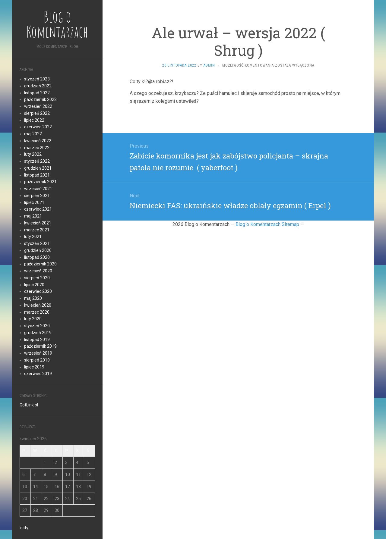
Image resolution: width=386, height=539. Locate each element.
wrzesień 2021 (38, 188)
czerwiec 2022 (38, 126)
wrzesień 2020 (38, 270)
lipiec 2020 (34, 284)
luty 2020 (33, 318)
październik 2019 (40, 346)
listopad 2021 (37, 175)
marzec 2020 (36, 312)
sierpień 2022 (37, 113)
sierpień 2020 (37, 277)
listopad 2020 (37, 257)
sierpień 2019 (37, 360)
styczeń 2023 (37, 79)
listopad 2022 (37, 92)
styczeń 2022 (37, 161)
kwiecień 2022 (37, 140)
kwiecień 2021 (37, 223)
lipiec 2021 (34, 202)
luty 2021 (33, 236)
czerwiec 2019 (38, 373)
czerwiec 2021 (38, 209)
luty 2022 (33, 154)
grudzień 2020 (38, 250)
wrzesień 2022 (38, 106)
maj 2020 (33, 298)
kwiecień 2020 (37, 305)
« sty (24, 527)
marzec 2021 (36, 229)
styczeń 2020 (37, 325)
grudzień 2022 (38, 85)
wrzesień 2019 (38, 353)
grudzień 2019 (38, 332)
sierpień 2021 (37, 195)
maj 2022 (33, 133)
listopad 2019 (37, 339)
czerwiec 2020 (38, 291)
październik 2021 (40, 181)
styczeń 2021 (37, 243)
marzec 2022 (36, 147)
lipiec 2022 (34, 120)
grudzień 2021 (38, 168)
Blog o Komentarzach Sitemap (267, 224)
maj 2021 (33, 216)
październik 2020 (40, 264)
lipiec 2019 (34, 367)
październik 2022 (40, 99)
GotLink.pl (29, 405)
